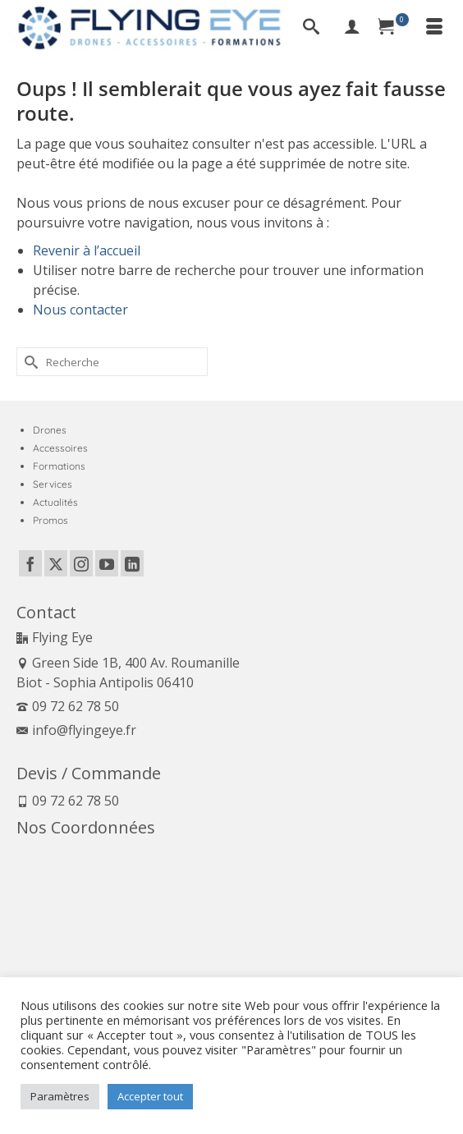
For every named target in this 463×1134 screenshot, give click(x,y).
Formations (59, 466)
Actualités (55, 502)
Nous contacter (80, 310)
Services (52, 484)
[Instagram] (81, 563)
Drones (49, 430)
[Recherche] (311, 28)
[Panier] (393, 28)
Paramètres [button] (59, 1096)
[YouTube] (106, 563)
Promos (50, 520)
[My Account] (352, 28)
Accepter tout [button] (150, 1096)
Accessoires (60, 448)
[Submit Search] (28, 361)
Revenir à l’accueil (86, 250)
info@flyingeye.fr (76, 730)
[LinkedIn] (132, 563)
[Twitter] (55, 563)
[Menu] (434, 28)
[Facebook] (30, 563)
